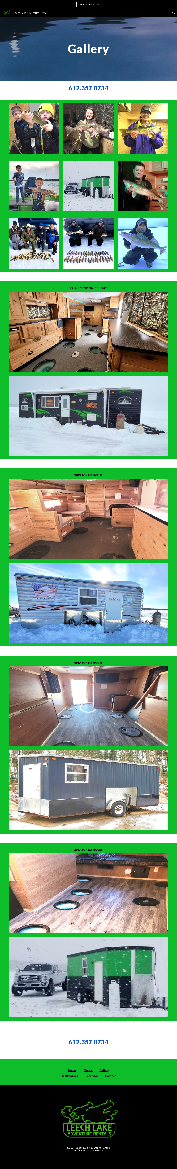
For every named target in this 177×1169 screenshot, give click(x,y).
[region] (88, 4)
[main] (88, 49)
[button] (173, 12)
